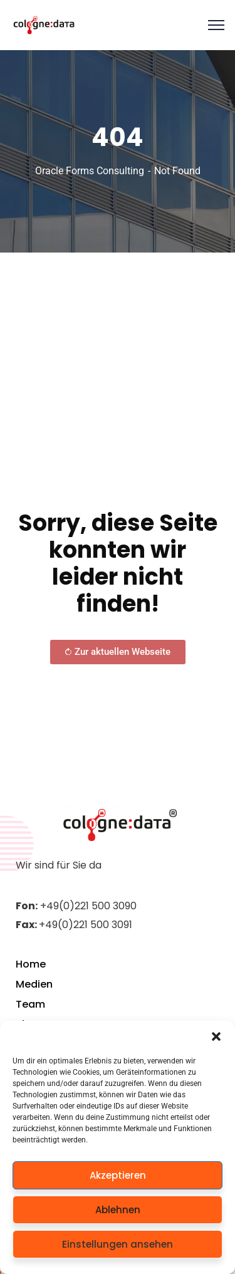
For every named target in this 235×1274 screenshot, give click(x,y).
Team (30, 1004)
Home (31, 964)
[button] (216, 1036)
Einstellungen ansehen (117, 1244)
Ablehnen (117, 1209)
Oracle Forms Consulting (89, 171)
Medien (34, 984)
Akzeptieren (118, 1175)
